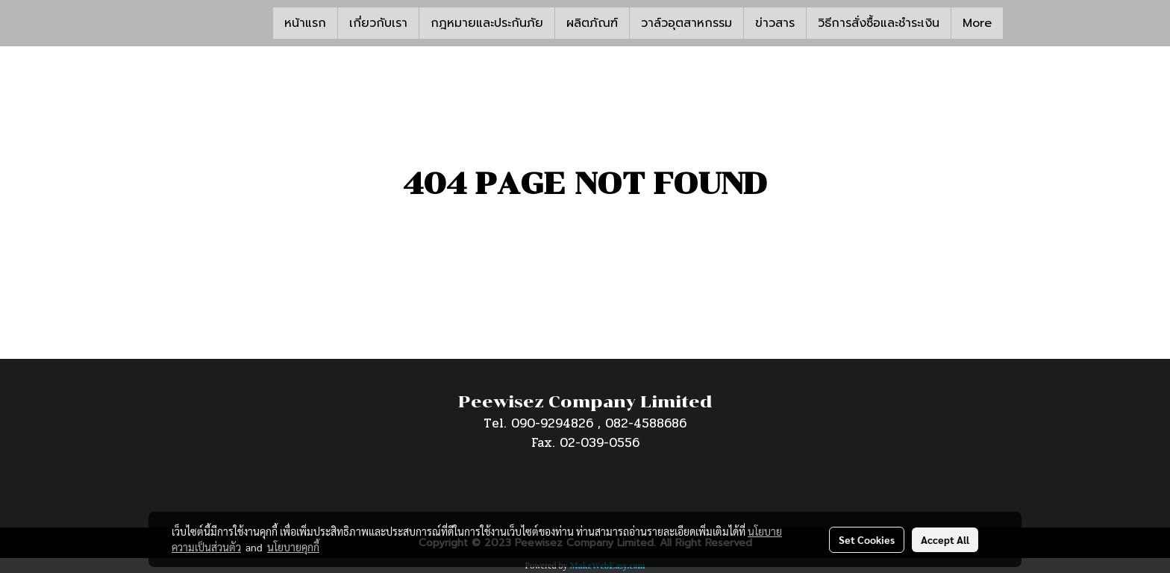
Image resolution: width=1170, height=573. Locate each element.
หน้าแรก (305, 23)
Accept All (945, 539)
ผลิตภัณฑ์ (592, 23)
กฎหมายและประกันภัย (487, 23)
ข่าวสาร (775, 23)
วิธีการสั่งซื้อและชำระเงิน (878, 23)
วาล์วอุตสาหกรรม (686, 23)
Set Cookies (867, 539)
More (977, 23)
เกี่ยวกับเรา (378, 23)
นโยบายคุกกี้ (293, 547)
